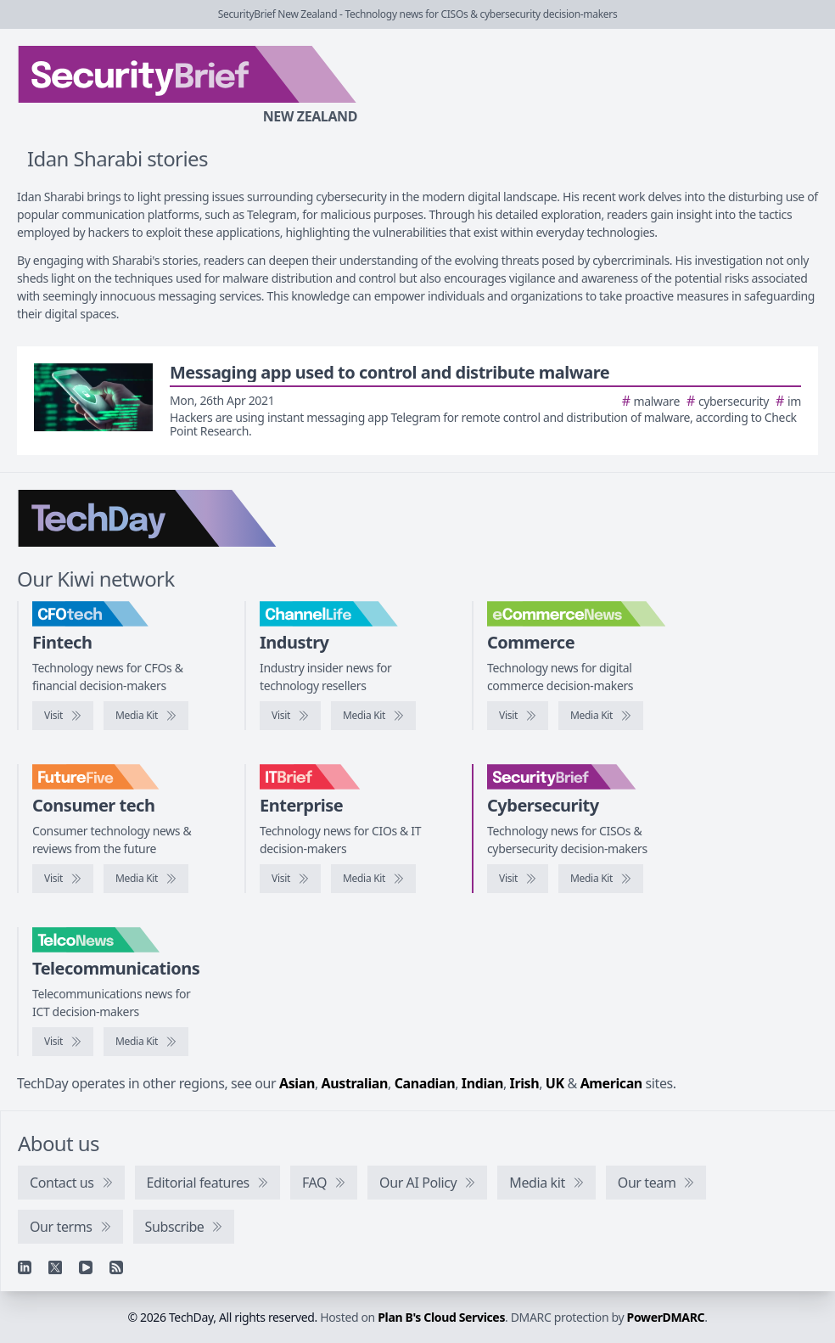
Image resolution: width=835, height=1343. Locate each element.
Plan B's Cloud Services (441, 1317)
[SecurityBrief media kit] (600, 878)
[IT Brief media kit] (373, 878)
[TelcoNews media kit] (146, 1041)
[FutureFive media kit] (146, 878)
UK (555, 1083)
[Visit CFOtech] (62, 715)
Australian (355, 1083)
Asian (297, 1083)
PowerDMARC (666, 1317)
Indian (482, 1083)
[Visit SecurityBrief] (517, 878)
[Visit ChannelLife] (290, 715)
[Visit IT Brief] (290, 878)
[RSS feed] (116, 1267)
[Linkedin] (24, 1267)
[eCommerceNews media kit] (600, 715)
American (611, 1083)
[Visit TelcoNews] (62, 1041)
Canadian (425, 1083)
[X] (55, 1267)
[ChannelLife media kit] (373, 715)
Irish (525, 1083)
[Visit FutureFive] (62, 878)
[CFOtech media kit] (146, 715)
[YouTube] (85, 1267)
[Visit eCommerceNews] (517, 715)
